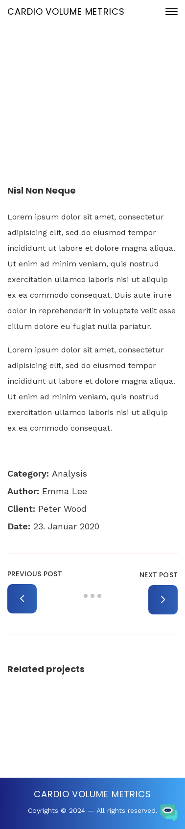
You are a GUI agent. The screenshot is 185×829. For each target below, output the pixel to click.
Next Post (158, 575)
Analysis (69, 473)
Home (53, 112)
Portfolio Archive (101, 112)
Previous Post (34, 574)
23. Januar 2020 (100, 79)
